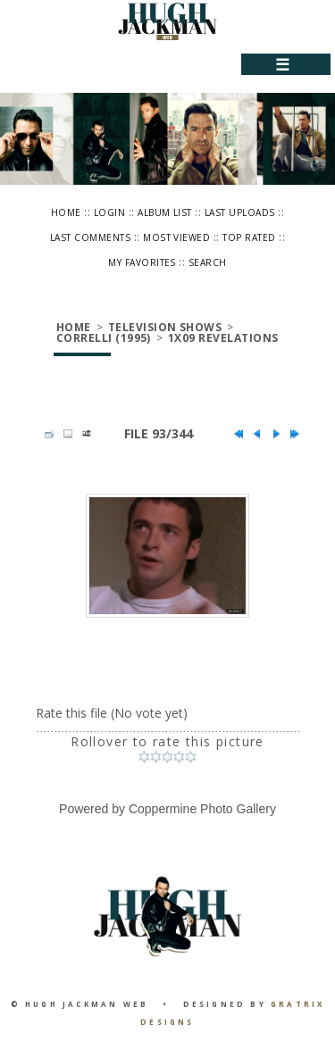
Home (66, 212)
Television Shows (165, 327)
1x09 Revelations (223, 337)
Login (109, 212)
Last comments (90, 237)
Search (207, 262)
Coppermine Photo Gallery (202, 809)
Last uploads (240, 212)
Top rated (248, 237)
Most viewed (176, 237)
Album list (165, 212)
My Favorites (142, 262)
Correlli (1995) (103, 337)
